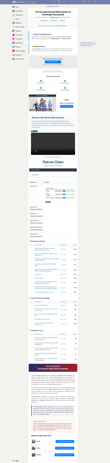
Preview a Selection (66, 106)
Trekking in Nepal (39, 278)
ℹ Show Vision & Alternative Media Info (53, 71)
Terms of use (85, 44)
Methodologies (55, 38)
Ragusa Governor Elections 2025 (64, 454)
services (56, 49)
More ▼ (95, 2)
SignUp (48, 202)
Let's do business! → (53, 62)
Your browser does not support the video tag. (53, 144)
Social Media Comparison (86, 45)
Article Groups (66, 38)
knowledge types (44, 38)
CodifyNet (88, 42)
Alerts (83, 2)
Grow (28, 2)
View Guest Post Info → (61, 25)
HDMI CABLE (38, 274)
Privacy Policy (92, 44)
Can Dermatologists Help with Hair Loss (44, 292)
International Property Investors (42, 319)
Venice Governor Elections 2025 (65, 448)
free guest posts (54, 17)
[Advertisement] (86, 30)
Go (64, 191)
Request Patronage (70, 191)
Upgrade (33, 2)
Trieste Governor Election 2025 (65, 441)
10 (47, 109)
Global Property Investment (41, 305)
